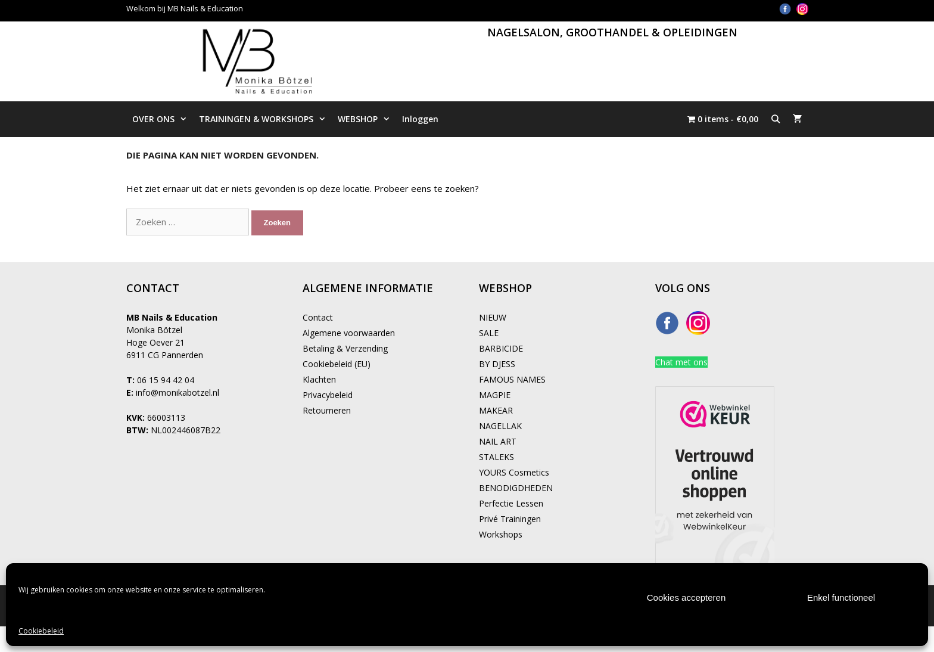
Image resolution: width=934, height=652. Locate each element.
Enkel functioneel (841, 597)
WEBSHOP (367, 119)
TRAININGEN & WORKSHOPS (265, 119)
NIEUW (492, 317)
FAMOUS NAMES (512, 379)
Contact (318, 317)
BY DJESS (497, 364)
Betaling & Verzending (345, 348)
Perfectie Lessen (511, 503)
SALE (489, 333)
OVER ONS (162, 119)
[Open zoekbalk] (775, 119)
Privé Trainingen (510, 518)
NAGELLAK (500, 425)
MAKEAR (496, 410)
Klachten (319, 379)
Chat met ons (681, 362)
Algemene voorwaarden (349, 333)
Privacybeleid (328, 394)
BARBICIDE (501, 348)
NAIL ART (497, 441)
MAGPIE (494, 394)
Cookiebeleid (41, 631)
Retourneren (327, 410)
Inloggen (420, 119)
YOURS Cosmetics (514, 472)
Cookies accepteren (686, 597)
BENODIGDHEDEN (516, 487)
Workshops (500, 534)
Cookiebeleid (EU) (337, 364)
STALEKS (496, 456)
